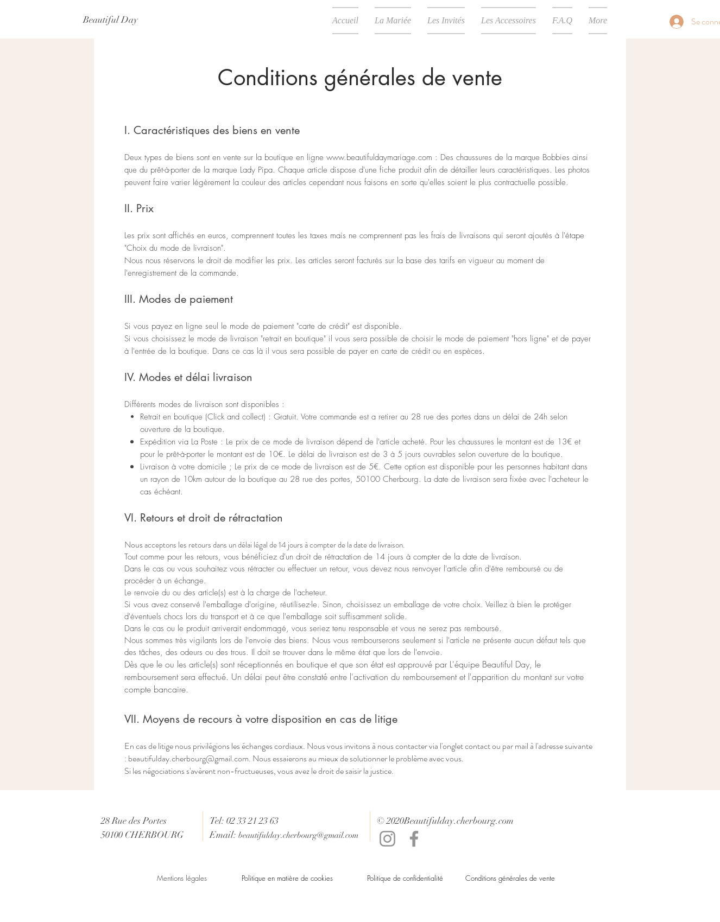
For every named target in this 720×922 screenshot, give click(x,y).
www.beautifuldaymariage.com (379, 157)
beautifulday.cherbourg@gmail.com (188, 758)
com (506, 820)
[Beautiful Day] (110, 20)
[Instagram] (387, 838)
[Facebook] (414, 838)
